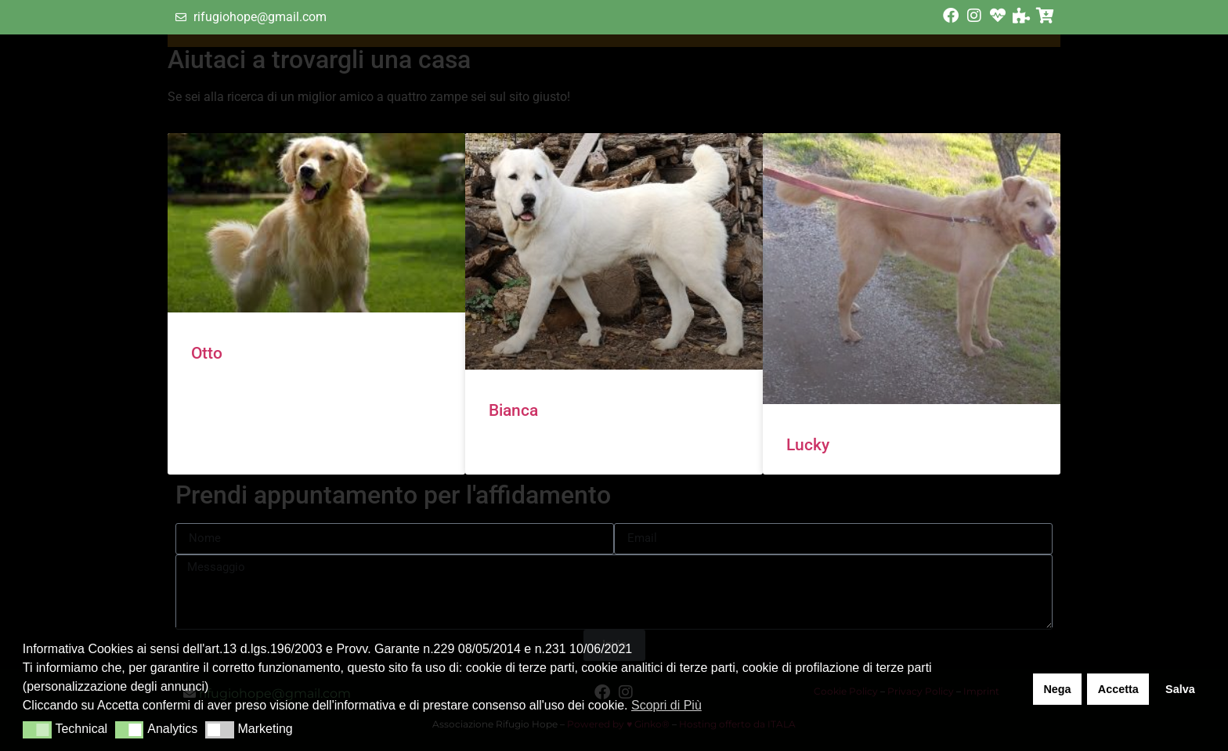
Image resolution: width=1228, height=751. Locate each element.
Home (485, 63)
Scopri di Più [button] (666, 705)
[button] (37, 729)
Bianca (513, 410)
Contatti (785, 63)
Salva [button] (1180, 689)
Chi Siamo (576, 63)
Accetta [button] (1118, 689)
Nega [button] (1057, 689)
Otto (206, 353)
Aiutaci (682, 63)
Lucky (807, 444)
